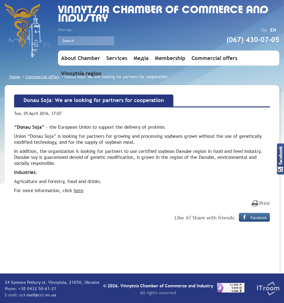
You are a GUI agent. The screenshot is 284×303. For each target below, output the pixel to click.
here (78, 190)
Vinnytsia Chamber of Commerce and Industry (163, 14)
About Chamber (80, 58)
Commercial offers (214, 58)
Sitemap (65, 30)
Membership (170, 58)
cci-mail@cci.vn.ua (37, 295)
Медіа (141, 58)
